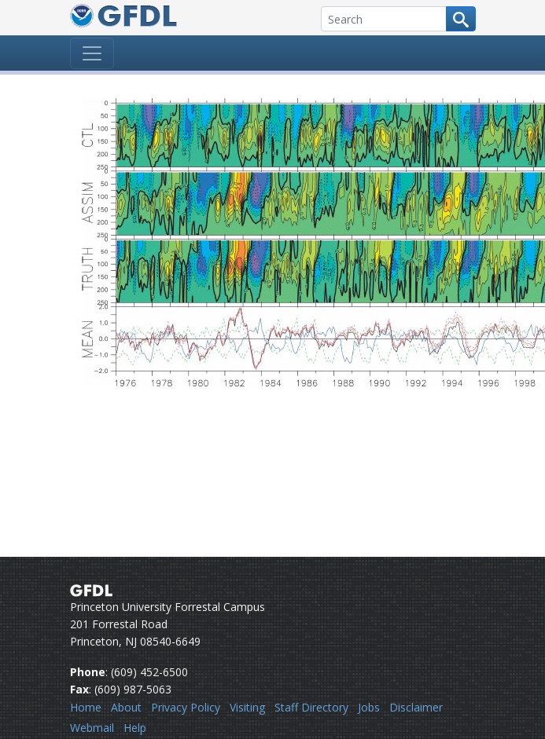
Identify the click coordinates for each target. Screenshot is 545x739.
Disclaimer (416, 707)
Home (85, 707)
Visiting (247, 707)
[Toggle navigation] (92, 53)
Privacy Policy (185, 707)
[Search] (384, 18)
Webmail (92, 727)
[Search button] (461, 18)
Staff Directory (311, 707)
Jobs (369, 707)
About (126, 707)
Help (134, 727)
